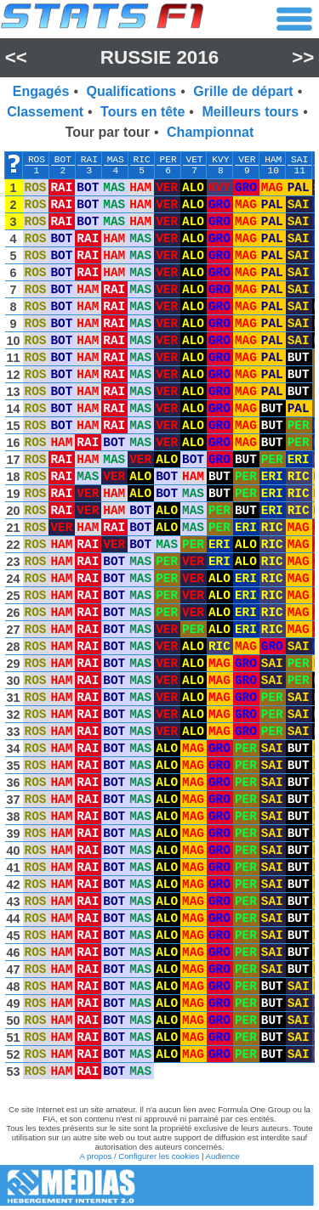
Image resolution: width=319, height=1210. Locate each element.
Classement (45, 112)
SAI (299, 160)
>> (303, 57)
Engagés (41, 91)
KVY (220, 160)
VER (246, 160)
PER (168, 160)
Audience (223, 1156)
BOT (62, 160)
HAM (273, 160)
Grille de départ (243, 91)
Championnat (210, 132)
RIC (142, 160)
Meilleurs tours (250, 112)
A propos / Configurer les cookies (139, 1156)
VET (193, 160)
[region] (159, 619)
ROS (36, 160)
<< (16, 57)
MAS (115, 160)
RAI (89, 160)
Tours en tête (142, 112)
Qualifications (131, 91)
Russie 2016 (159, 57)
